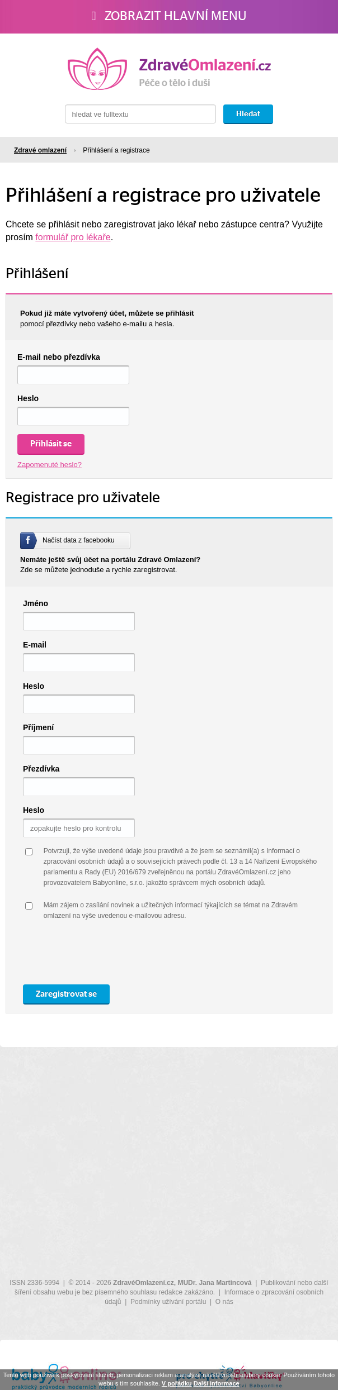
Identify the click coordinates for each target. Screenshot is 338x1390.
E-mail (34, 644)
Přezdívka (41, 768)
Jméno (35, 603)
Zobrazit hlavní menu (168, 16)
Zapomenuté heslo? (49, 464)
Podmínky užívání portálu (168, 1302)
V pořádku (177, 1383)
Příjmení (38, 727)
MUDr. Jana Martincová (214, 1283)
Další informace (217, 1383)
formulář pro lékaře (72, 237)
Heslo (28, 398)
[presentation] (129, 954)
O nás (224, 1302)
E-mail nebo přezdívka (58, 357)
